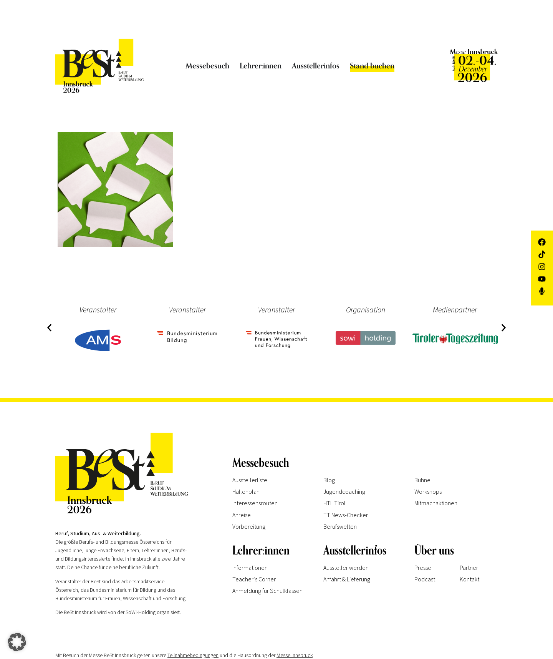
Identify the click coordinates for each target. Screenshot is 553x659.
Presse (422, 567)
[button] (48, 327)
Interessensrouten (255, 503)
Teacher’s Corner (254, 579)
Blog (329, 480)
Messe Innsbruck (294, 655)
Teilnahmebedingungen (193, 655)
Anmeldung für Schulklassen (267, 590)
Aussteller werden (346, 567)
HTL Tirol (334, 503)
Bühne (422, 480)
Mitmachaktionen (435, 503)
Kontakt (469, 579)
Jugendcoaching (344, 491)
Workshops (428, 491)
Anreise (241, 515)
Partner (469, 567)
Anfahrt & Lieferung (346, 579)
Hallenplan (246, 491)
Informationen (250, 567)
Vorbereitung (248, 526)
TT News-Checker (345, 515)
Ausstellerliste (249, 480)
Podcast (424, 579)
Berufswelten (340, 526)
